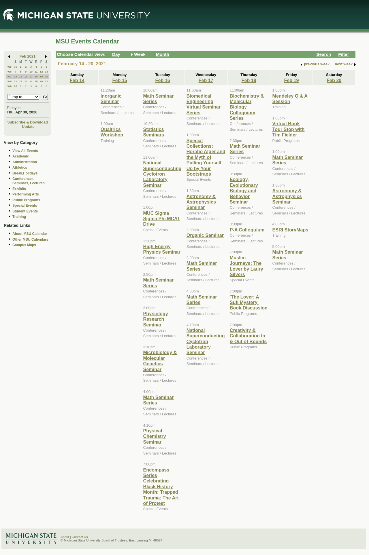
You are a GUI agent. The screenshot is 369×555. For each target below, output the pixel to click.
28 (15, 86)
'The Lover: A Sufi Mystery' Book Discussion (249, 302)
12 (41, 71)
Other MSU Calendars (30, 239)
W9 (9, 86)
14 (15, 76)
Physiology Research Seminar (155, 319)
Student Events (25, 211)
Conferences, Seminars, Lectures (28, 181)
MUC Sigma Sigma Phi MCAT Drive (161, 218)
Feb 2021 (27, 56)
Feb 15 (119, 80)
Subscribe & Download (27, 122)
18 (36, 76)
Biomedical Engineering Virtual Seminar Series (204, 104)
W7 (9, 76)
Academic (20, 156)
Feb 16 (162, 80)
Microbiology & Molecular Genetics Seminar (160, 361)
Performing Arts (25, 194)
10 (31, 71)
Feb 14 (77, 80)
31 (15, 66)
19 (41, 76)
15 (20, 76)
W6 (9, 71)
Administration (24, 162)
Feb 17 (206, 80)
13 (46, 71)
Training (19, 217)
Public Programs (26, 200)
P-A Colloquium (247, 229)
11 (36, 71)
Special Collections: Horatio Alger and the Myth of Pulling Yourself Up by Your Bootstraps (206, 157)
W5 (9, 66)
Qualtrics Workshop (112, 132)
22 (20, 81)
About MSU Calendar (29, 234)
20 (46, 76)
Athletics (19, 168)
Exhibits (19, 189)
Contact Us (80, 537)
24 (31, 81)
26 (41, 81)
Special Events (24, 206)
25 (36, 81)
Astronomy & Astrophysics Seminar (201, 202)
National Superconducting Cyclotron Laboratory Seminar (162, 174)
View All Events (25, 151)
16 (25, 76)
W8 (9, 81)
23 (25, 81)
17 (31, 76)
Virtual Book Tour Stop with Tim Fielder (288, 129)
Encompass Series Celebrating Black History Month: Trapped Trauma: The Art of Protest (161, 486)
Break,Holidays (25, 173)
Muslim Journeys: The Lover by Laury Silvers (246, 266)
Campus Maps (24, 245)
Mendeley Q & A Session (290, 98)
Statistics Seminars (153, 132)
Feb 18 (249, 80)
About (65, 537)
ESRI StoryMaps (290, 229)
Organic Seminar (205, 235)
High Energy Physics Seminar (161, 249)
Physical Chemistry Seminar (154, 436)
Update (28, 126)
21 (15, 81)
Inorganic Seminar (111, 98)
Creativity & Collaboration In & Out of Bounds (248, 336)
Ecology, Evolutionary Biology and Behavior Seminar (244, 190)
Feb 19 (291, 80)
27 (46, 81)
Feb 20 (334, 80)
